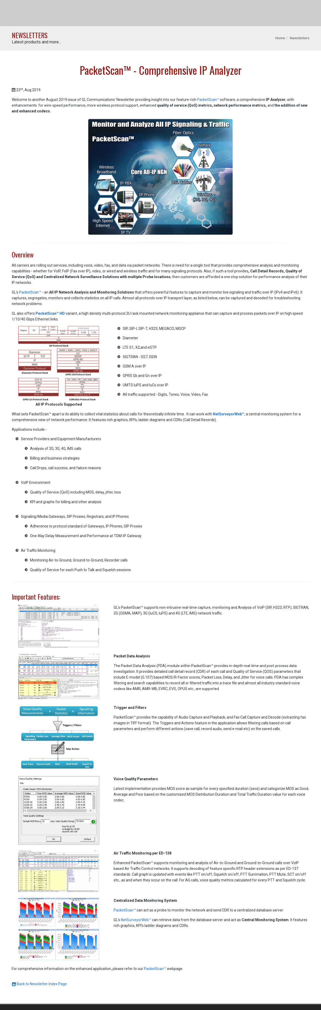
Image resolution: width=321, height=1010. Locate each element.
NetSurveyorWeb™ (136, 920)
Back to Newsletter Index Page (39, 984)
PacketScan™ (208, 99)
